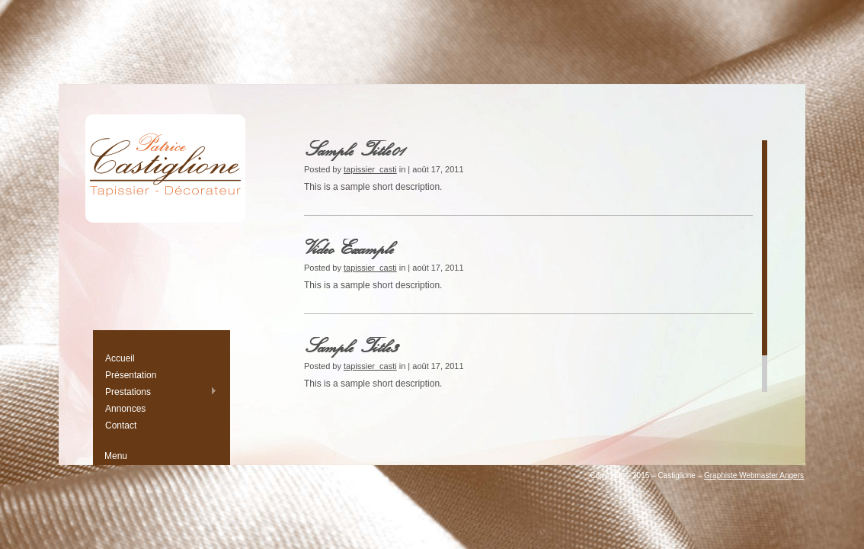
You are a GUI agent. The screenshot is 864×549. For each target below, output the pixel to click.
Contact (120, 425)
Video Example (350, 247)
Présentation (130, 375)
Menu (115, 456)
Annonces (125, 408)
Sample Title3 (352, 346)
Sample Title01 (355, 149)
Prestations (160, 391)
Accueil (120, 358)
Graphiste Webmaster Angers (754, 475)
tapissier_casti (370, 169)
